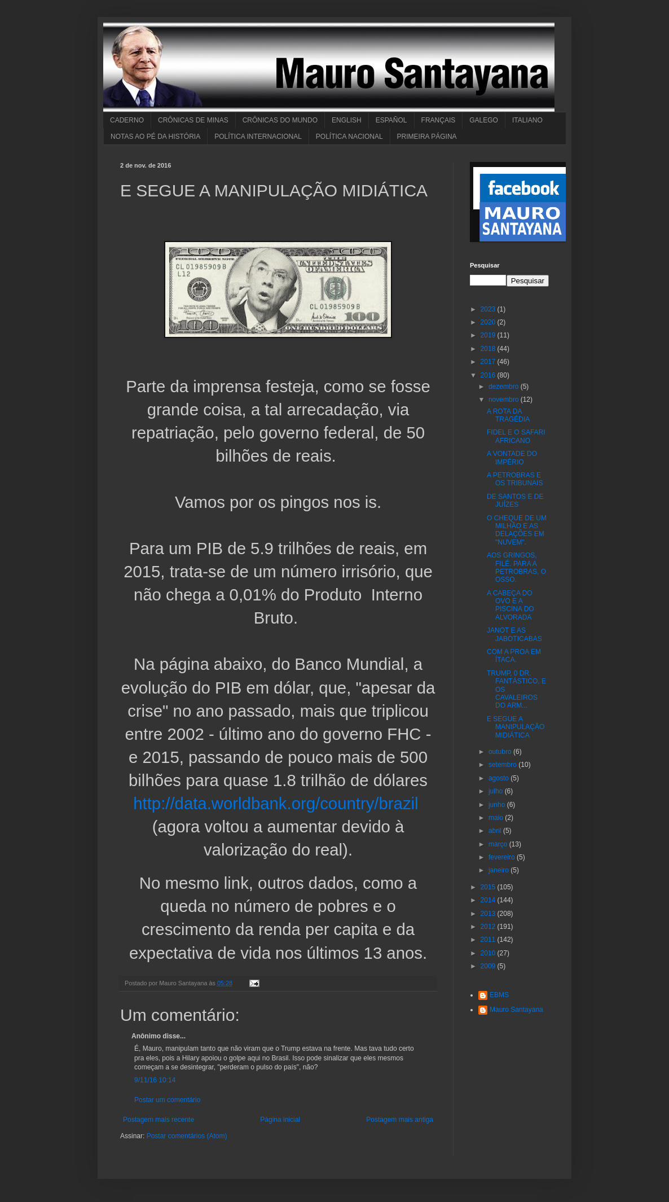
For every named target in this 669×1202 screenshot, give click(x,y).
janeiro (499, 870)
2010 (489, 953)
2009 (489, 966)
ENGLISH (347, 120)
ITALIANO (527, 120)
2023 (489, 309)
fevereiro (502, 857)
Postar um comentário (167, 1100)
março (498, 844)
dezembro (504, 387)
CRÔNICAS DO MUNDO (280, 120)
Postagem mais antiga (399, 1120)
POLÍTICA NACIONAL (349, 137)
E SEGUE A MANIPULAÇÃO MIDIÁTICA (515, 727)
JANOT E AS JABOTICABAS (514, 634)
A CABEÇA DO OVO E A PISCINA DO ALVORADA (510, 605)
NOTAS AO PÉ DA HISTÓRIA (155, 137)
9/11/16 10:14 (154, 1080)
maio (496, 818)
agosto (499, 778)
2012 (489, 927)
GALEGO (483, 120)
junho (497, 805)
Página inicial (280, 1120)
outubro (500, 752)
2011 (489, 940)
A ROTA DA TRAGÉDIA (508, 415)
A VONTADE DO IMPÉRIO (512, 458)
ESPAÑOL (391, 120)
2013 (489, 914)
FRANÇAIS (438, 120)
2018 (489, 349)
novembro (504, 399)
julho (496, 791)
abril (495, 831)
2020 (489, 322)
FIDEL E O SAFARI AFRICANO (516, 436)
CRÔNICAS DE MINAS (193, 120)
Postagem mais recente (158, 1120)
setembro (503, 765)
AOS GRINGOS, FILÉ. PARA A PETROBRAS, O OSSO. (516, 567)
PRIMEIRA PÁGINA (427, 137)
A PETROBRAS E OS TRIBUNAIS (515, 479)
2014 (489, 900)
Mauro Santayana (516, 1010)
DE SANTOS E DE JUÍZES (515, 500)
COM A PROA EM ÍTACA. (514, 656)
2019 (489, 335)
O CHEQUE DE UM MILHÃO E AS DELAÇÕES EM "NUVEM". (517, 530)
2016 (489, 375)
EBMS (499, 995)
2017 (489, 362)
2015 (489, 887)
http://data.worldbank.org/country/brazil (275, 803)
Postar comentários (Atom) (187, 1136)
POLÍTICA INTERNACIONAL (258, 137)
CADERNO (127, 120)
